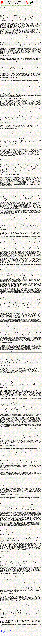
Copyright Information (5, 632)
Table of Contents (4, 631)
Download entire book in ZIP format (7, 630)
